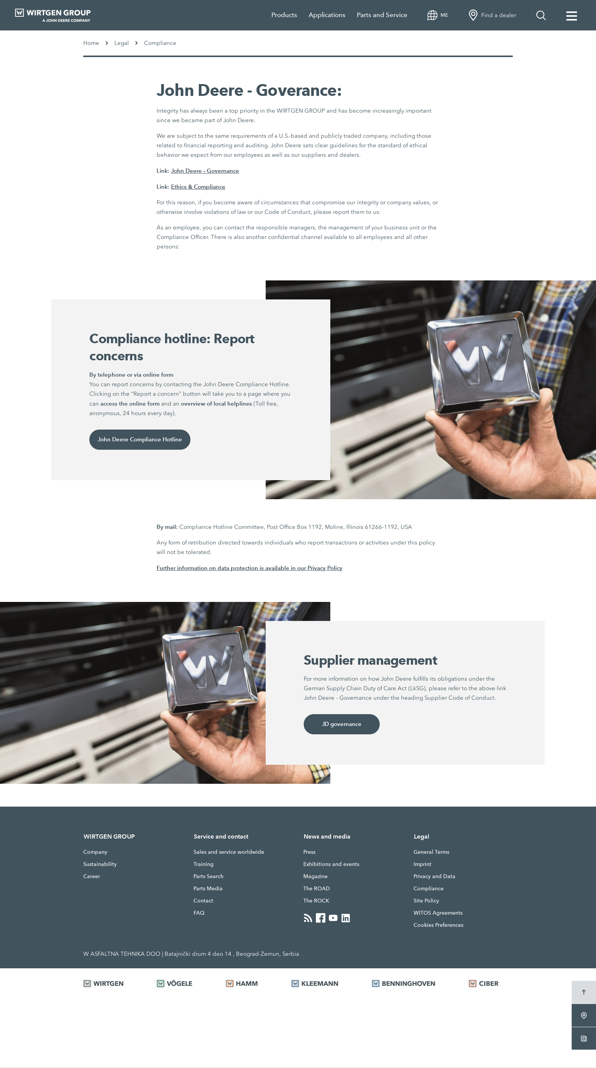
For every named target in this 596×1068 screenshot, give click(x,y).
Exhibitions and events (331, 864)
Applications (327, 15)
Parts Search (208, 876)
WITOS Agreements (438, 913)
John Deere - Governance (205, 170)
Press (309, 852)
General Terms (431, 852)
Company (95, 852)
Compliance (429, 888)
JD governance (341, 724)
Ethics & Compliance (198, 186)
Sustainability (100, 864)
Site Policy (426, 901)
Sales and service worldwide (228, 852)
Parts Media (208, 888)
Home (91, 43)
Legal (121, 43)
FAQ (198, 913)
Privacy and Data (434, 876)
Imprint (422, 864)
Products (284, 15)
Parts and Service (382, 15)
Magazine (315, 876)
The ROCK (316, 901)
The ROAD (316, 888)
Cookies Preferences (438, 925)
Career (91, 876)
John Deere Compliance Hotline (140, 439)
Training (203, 864)
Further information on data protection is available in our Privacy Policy (249, 567)
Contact (203, 901)
